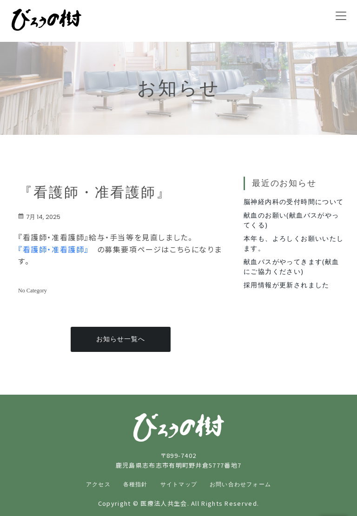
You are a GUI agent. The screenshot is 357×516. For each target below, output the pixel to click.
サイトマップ (178, 484)
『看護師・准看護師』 (53, 249)
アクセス (98, 484)
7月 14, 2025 (39, 216)
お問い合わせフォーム (240, 484)
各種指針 (135, 484)
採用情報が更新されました (287, 284)
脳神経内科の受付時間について (294, 201)
